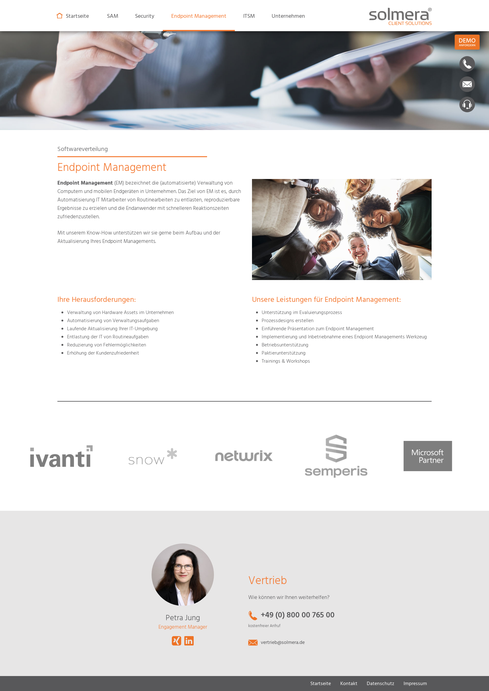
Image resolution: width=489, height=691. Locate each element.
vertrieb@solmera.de (283, 643)
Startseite (320, 684)
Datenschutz (380, 684)
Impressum (415, 684)
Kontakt (348, 684)
